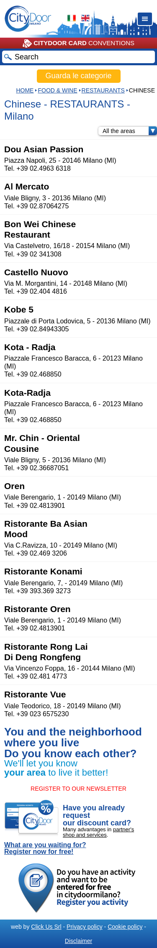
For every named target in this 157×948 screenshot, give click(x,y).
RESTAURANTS (103, 90)
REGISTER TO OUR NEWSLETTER (78, 789)
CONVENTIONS (78, 43)
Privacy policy (85, 926)
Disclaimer (78, 941)
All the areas (130, 131)
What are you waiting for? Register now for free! (45, 848)
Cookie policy (125, 926)
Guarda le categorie (78, 76)
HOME (24, 90)
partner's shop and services (98, 832)
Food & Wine (57, 90)
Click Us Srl (46, 926)
